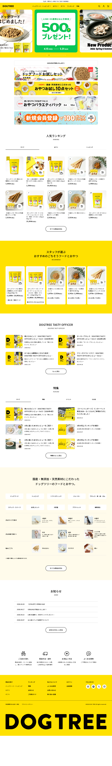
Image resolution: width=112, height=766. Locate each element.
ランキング (70, 6)
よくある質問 (51, 716)
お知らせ (31, 720)
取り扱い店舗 (51, 724)
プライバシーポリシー (27, 734)
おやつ (55, 6)
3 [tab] (50, 54)
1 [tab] (46, 54)
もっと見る (56, 371)
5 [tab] (54, 54)
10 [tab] (64, 54)
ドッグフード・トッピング (40, 6)
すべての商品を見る (56, 229)
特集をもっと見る (56, 456)
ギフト (63, 6)
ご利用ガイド (32, 724)
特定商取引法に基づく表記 (12, 734)
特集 (78, 6)
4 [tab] (52, 54)
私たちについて (52, 712)
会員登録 (69, 716)
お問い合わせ (51, 720)
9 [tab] (62, 54)
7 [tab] (58, 54)
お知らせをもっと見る (56, 660)
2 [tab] (48, 54)
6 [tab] (56, 54)
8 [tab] (60, 54)
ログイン (69, 712)
